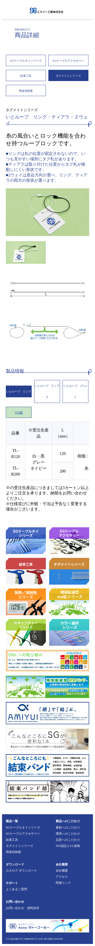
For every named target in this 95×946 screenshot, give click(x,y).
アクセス (62, 876)
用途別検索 (26, 90)
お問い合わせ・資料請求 (22, 908)
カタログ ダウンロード (21, 870)
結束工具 (25, 75)
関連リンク (63, 883)
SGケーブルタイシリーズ (26, 60)
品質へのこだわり (68, 840)
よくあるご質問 (16, 889)
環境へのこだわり (68, 833)
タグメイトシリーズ (68, 75)
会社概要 (62, 870)
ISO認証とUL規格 (68, 846)
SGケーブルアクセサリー (68, 60)
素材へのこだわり (68, 827)
